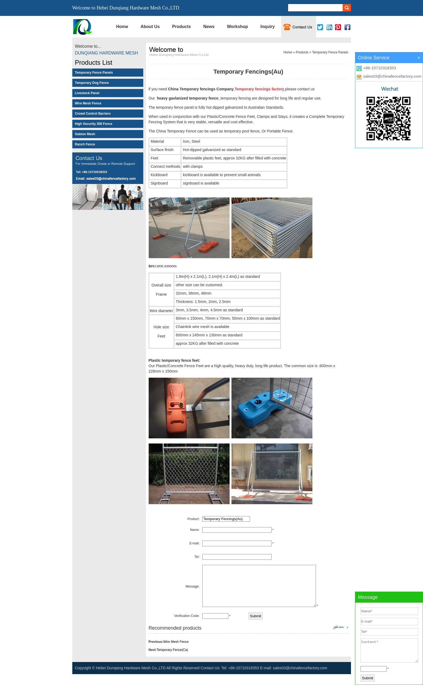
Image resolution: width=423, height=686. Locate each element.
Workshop (237, 26)
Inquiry (267, 26)
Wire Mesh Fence (176, 654)
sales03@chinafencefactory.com (392, 76)
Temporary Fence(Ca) (172, 662)
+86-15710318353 (379, 68)
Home (122, 26)
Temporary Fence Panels (330, 52)
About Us (150, 26)
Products (181, 26)
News (208, 26)
